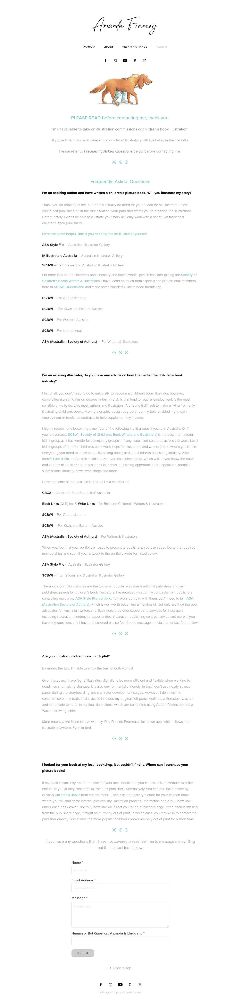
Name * (77, 862)
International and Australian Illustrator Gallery (90, 265)
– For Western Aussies (70, 319)
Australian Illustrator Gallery (89, 244)
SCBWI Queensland (69, 286)
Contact (161, 47)
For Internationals (70, 330)
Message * (79, 898)
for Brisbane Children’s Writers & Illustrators (131, 503)
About (108, 47)
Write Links (86, 503)
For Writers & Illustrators (90, 341)
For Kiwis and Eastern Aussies (80, 308)
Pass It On (61, 458)
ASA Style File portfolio (93, 598)
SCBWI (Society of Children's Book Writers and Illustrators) (112, 434)
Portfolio (89, 47)
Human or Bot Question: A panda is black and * (108, 933)
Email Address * (83, 880)
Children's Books (134, 47)
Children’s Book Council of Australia (82, 492)
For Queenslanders (71, 297)
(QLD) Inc (67, 503)
